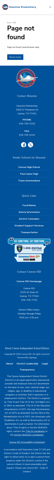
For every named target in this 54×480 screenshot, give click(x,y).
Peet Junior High (29, 174)
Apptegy (33, 357)
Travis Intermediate (29, 180)
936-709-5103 (27, 135)
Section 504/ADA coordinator (28, 434)
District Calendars (29, 218)
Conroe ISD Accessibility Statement (27, 442)
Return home (15, 57)
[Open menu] (50, 7)
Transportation (29, 232)
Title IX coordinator (35, 431)
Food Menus (29, 205)
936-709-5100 (27, 123)
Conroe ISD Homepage (29, 281)
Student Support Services (29, 225)
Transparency (27, 369)
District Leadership (27, 363)
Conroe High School (29, 167)
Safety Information (29, 212)
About (9, 363)
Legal (45, 363)
